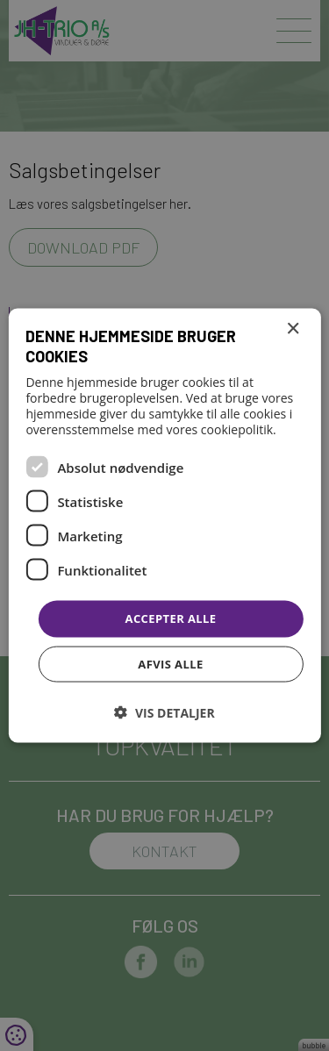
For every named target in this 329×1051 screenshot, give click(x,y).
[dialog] (164, 525)
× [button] (292, 329)
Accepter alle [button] (171, 618)
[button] (164, 712)
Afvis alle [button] (170, 663)
